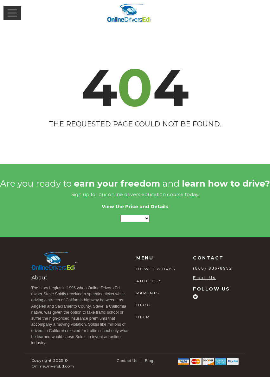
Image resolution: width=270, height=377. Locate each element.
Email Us (204, 278)
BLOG (143, 305)
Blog (149, 361)
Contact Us (127, 361)
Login (255, 13)
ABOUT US (149, 280)
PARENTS (147, 293)
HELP (143, 317)
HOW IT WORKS (155, 268)
